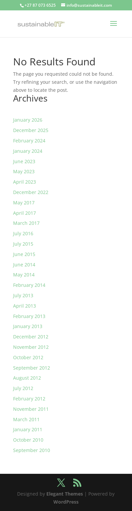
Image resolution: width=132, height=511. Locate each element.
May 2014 (24, 274)
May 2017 (24, 202)
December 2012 (30, 336)
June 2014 (24, 264)
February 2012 (29, 398)
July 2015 (23, 244)
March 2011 (26, 419)
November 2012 (31, 347)
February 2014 (29, 285)
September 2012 (31, 368)
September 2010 (31, 450)
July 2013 (23, 295)
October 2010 (28, 440)
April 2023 (24, 182)
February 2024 (29, 140)
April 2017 (24, 213)
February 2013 (29, 316)
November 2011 (31, 409)
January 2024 (27, 151)
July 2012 (23, 388)
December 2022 (30, 192)
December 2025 (30, 130)
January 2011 (27, 429)
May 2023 (24, 171)
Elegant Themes (64, 494)
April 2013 (24, 306)
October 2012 (28, 357)
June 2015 (24, 254)
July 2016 (23, 233)
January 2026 (27, 120)
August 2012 (27, 378)
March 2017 (26, 223)
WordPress (66, 502)
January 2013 (27, 326)
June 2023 (24, 161)
